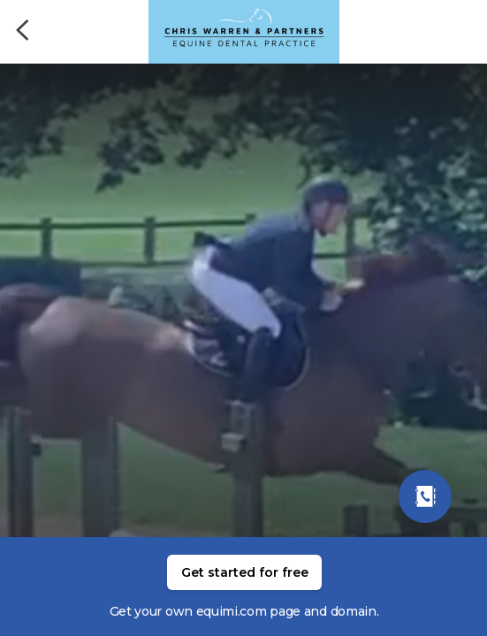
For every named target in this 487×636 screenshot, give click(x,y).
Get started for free (244, 572)
